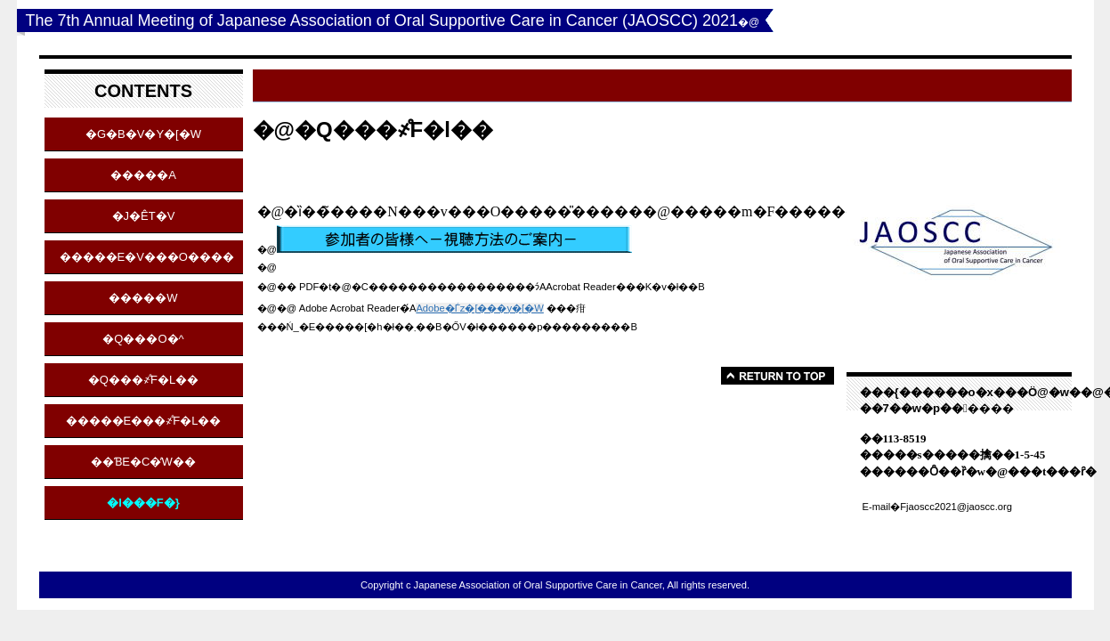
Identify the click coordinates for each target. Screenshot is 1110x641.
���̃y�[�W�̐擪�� (777, 376)
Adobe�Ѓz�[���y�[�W (479, 308)
